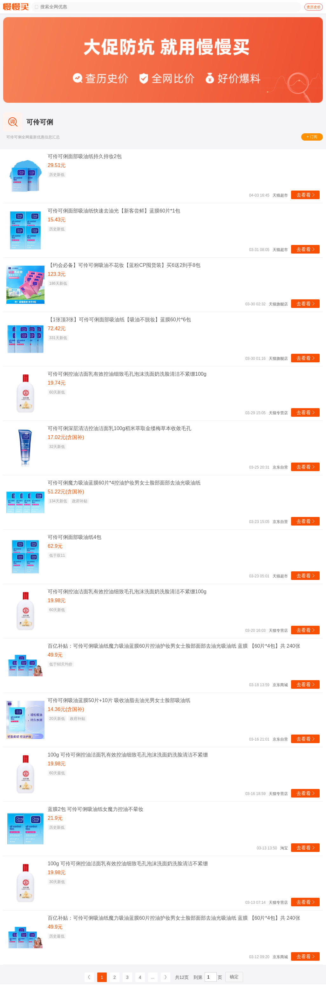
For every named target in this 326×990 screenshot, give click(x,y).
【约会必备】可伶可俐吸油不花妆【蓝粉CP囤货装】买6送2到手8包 (124, 265)
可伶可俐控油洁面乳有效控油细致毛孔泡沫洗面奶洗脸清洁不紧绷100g (127, 374)
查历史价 (314, 7)
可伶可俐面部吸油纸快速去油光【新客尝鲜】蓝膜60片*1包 (114, 210)
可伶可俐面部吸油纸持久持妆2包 (85, 156)
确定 (234, 976)
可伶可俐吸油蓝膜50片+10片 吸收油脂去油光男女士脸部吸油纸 (119, 700)
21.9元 (55, 818)
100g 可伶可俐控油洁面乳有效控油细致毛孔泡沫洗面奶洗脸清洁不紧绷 (128, 754)
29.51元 (56, 165)
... (152, 977)
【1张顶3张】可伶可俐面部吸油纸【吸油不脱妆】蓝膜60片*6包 (119, 319)
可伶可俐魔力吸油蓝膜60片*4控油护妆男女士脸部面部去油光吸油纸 (124, 482)
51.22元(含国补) (66, 491)
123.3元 (56, 274)
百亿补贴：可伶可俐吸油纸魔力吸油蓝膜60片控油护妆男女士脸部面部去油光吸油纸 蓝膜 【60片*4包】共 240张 (174, 646)
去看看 (306, 195)
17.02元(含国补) (66, 437)
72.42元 (56, 328)
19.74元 (56, 383)
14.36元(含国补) (66, 709)
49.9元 (55, 655)
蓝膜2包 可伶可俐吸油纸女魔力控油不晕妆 (95, 809)
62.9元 (55, 546)
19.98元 (56, 600)
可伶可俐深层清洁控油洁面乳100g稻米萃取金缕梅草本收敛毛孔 (119, 428)
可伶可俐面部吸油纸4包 (74, 537)
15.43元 (56, 219)
